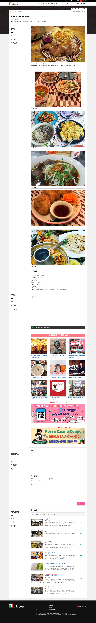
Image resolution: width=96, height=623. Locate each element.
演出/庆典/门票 (61, 3)
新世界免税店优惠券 (56, 397)
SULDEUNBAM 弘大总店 (52, 576)
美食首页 (14, 11)
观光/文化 (56, 3)
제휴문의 (37, 607)
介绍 (12, 301)
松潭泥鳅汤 (48, 541)
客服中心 (70, 0)
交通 (12, 35)
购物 (52, 3)
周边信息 (14, 43)
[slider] (50, 479)
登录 (78, 0)
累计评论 (14, 39)
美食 (46, 3)
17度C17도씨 (48, 519)
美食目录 (20, 11)
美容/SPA (67, 3)
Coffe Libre (48, 530)
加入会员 (75, 0)
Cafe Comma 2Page (50, 587)
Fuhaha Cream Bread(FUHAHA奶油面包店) (56, 563)
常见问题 (51, 607)
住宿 (49, 3)
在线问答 (51, 605)
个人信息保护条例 (52, 609)
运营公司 (37, 605)
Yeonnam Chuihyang (50, 552)
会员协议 (37, 609)
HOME (38, 3)
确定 (80, 503)
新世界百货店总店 (53, 399)
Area (42, 3)
